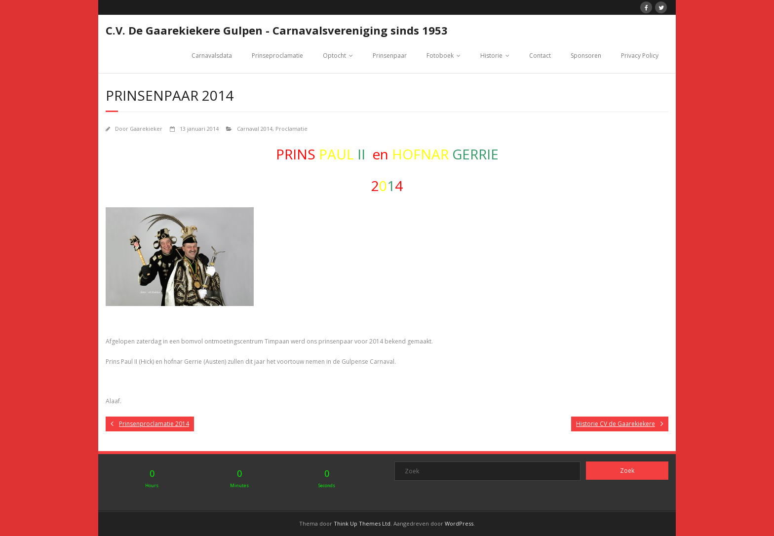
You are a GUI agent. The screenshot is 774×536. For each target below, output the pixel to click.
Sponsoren (586, 55)
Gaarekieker (146, 128)
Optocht (334, 55)
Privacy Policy (639, 55)
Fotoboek (440, 55)
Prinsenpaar (390, 55)
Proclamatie (291, 128)
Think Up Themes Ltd (362, 523)
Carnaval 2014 (254, 128)
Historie (491, 55)
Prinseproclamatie (277, 55)
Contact (540, 55)
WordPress (459, 523)
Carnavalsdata (212, 55)
